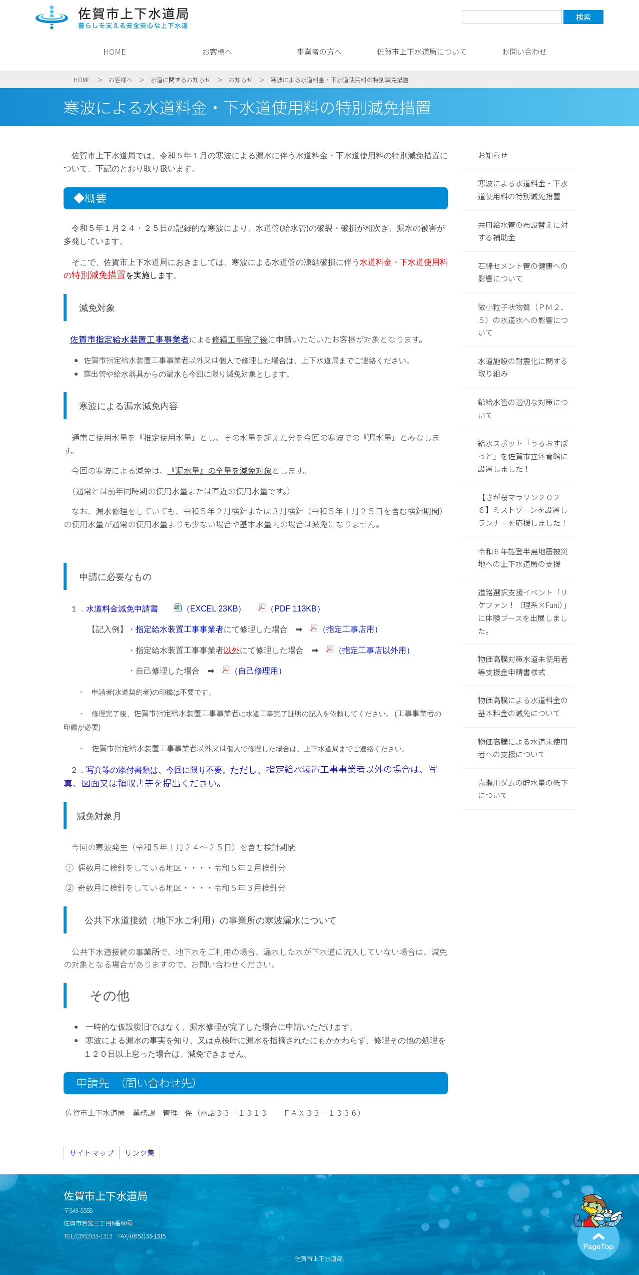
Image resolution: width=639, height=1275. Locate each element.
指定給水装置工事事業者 (180, 629)
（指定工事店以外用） (374, 650)
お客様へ (217, 51)
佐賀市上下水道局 (112, 17)
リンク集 (140, 1152)
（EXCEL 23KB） (215, 608)
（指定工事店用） (350, 629)
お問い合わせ (524, 51)
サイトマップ (91, 1152)
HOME (114, 51)
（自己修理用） (258, 671)
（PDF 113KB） (295, 608)
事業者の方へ (319, 51)
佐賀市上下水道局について (422, 51)
